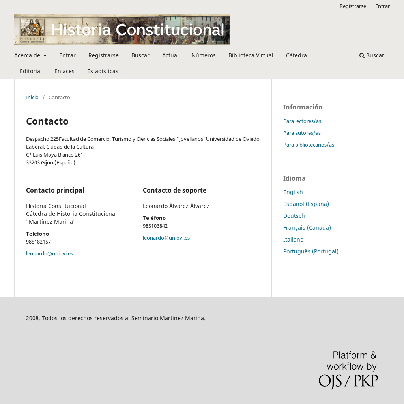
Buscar (140, 55)
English (293, 192)
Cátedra (296, 55)
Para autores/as (302, 132)
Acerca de (28, 55)
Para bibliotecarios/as (308, 144)
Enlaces (64, 71)
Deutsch (294, 215)
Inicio (32, 97)
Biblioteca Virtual (250, 55)
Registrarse (103, 55)
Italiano (293, 239)
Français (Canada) (307, 227)
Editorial (31, 71)
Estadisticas (102, 71)
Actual (170, 55)
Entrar (67, 55)
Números (203, 55)
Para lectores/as (302, 121)
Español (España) (306, 204)
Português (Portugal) (311, 251)
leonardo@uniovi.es (49, 253)
